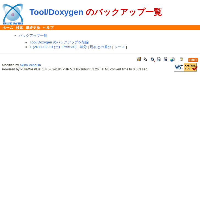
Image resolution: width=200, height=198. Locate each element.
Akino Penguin (30, 65)
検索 (19, 28)
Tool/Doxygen (56, 11)
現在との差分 (100, 47)
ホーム (7, 28)
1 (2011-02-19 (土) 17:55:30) (53, 47)
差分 (83, 47)
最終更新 (33, 28)
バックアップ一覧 (33, 36)
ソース (119, 47)
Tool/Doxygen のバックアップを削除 (59, 42)
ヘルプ (48, 28)
